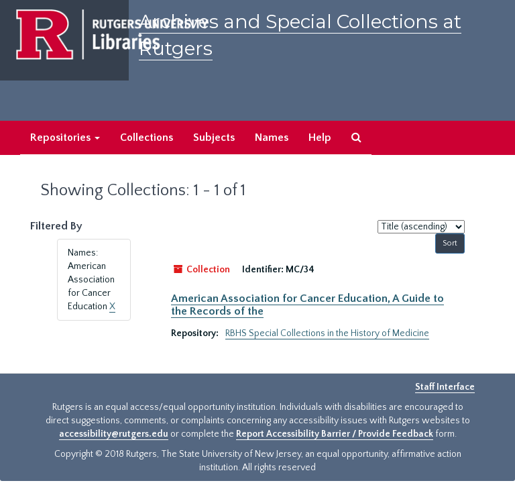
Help (319, 137)
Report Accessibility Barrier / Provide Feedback (334, 434)
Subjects (214, 137)
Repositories (65, 137)
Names (271, 137)
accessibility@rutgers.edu (113, 434)
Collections (146, 137)
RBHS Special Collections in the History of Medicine (327, 333)
